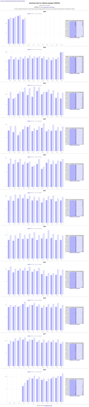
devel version (52, 7)
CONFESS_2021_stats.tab (74, 216)
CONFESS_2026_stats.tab (74, 37)
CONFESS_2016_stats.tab (74, 395)
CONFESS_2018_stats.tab (74, 324)
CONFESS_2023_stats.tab (74, 145)
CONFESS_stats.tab (48, 405)
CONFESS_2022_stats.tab (74, 180)
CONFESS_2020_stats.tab (74, 252)
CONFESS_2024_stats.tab (74, 109)
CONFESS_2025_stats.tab (74, 73)
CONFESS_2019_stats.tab (74, 288)
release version (46, 7)
